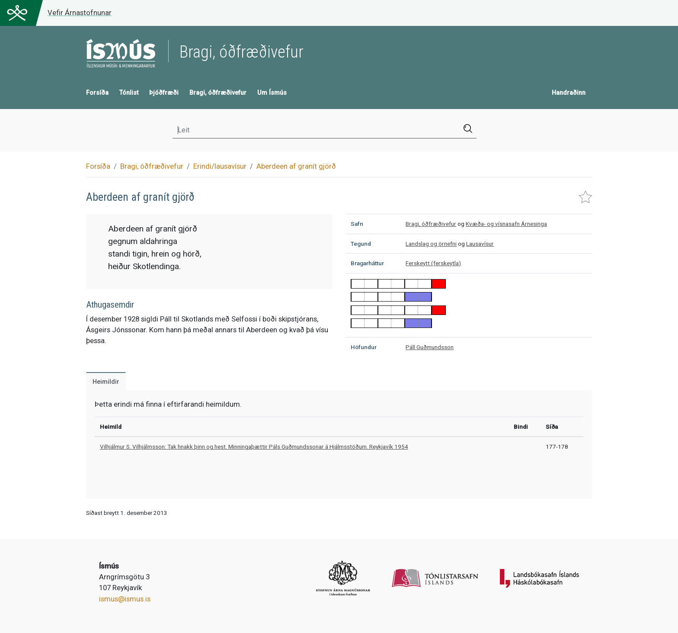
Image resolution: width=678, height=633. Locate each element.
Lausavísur (480, 243)
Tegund (361, 243)
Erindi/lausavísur (219, 166)
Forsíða (97, 92)
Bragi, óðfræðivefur (217, 92)
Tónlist (128, 92)
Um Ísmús (272, 92)
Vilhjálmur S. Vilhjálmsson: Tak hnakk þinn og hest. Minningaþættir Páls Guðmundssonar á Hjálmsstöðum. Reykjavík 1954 (254, 446)
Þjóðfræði (164, 92)
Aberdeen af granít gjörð (296, 166)
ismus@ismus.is (124, 598)
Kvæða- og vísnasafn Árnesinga (506, 223)
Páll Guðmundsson (430, 347)
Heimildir (106, 382)
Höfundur (364, 347)
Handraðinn (568, 92)
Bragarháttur (367, 263)
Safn (357, 223)
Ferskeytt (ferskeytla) (433, 263)
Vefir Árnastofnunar (80, 12)
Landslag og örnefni (431, 243)
